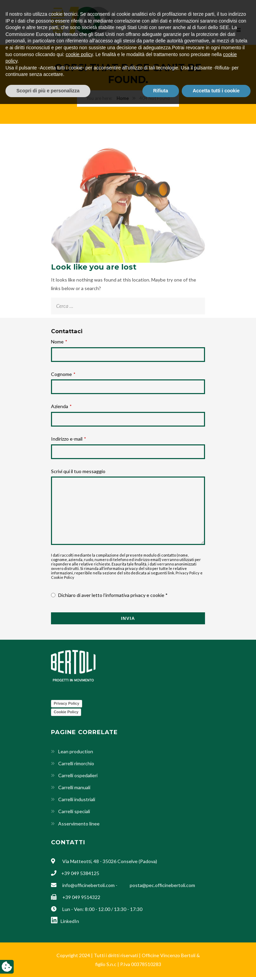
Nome (59, 341)
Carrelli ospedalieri (78, 775)
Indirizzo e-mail (68, 439)
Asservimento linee (79, 823)
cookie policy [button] (79, 927)
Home (123, 98)
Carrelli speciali (74, 811)
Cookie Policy (62, 577)
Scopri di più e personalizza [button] (47, 963)
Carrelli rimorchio (76, 763)
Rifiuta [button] (160, 963)
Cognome (63, 374)
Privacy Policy (188, 573)
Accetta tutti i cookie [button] (216, 963)
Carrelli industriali (76, 799)
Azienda (61, 406)
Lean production (75, 751)
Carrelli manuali (74, 787)
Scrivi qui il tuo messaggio (78, 471)
